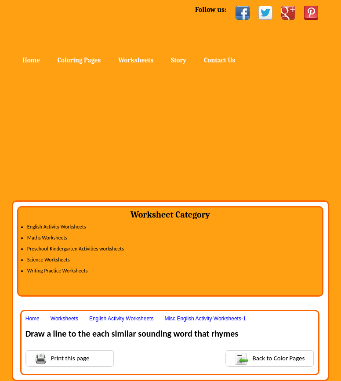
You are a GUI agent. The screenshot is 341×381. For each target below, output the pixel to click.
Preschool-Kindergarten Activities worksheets (75, 249)
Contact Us (219, 60)
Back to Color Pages (265, 358)
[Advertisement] (170, 134)
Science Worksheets (48, 260)
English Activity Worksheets (56, 227)
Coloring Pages (79, 60)
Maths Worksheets (47, 238)
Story (178, 60)
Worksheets (135, 60)
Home (83, 26)
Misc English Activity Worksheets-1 (205, 319)
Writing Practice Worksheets (57, 271)
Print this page (58, 357)
